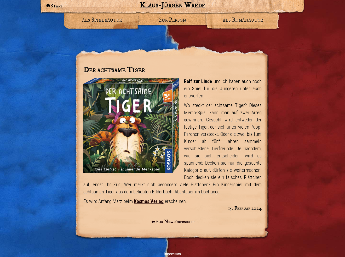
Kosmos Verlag (149, 201)
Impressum (172, 254)
